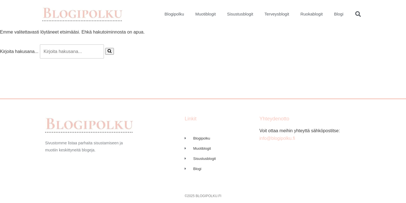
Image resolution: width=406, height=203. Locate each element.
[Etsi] (72, 51)
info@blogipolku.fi (277, 138)
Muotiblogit (205, 14)
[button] (358, 14)
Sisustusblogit (240, 14)
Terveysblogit (276, 14)
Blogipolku (174, 14)
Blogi (338, 14)
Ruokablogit (311, 14)
